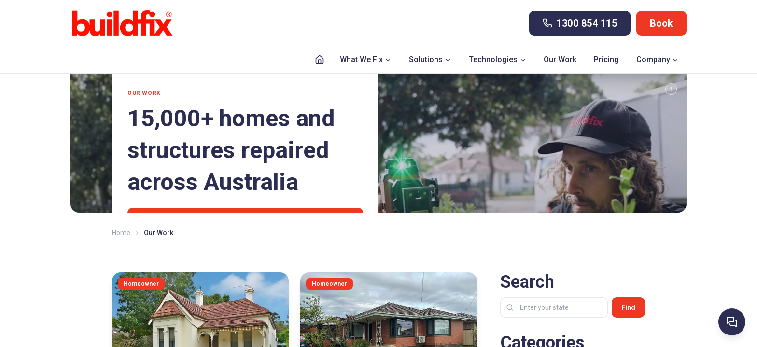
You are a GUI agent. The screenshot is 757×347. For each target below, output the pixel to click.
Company (657, 59)
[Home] (319, 59)
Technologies (497, 59)
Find (628, 307)
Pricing (606, 59)
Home (121, 233)
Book (661, 23)
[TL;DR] (671, 89)
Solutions (430, 59)
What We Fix (366, 59)
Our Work (560, 59)
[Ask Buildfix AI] (731, 321)
